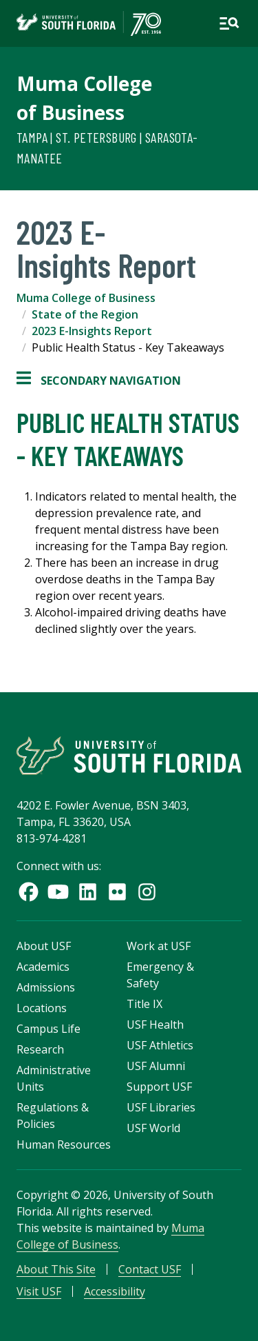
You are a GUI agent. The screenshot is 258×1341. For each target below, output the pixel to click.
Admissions (46, 987)
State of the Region (85, 314)
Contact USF (149, 1269)
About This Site (56, 1269)
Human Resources (64, 1144)
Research (40, 1049)
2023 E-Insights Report (92, 331)
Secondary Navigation (99, 380)
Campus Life (48, 1028)
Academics (43, 966)
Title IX (144, 1003)
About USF (44, 946)
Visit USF (39, 1291)
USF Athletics (160, 1045)
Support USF (159, 1086)
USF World (153, 1128)
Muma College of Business (86, 297)
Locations (42, 1008)
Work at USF (159, 946)
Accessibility (114, 1291)
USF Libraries (161, 1107)
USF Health (155, 1024)
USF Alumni (156, 1065)
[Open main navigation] (229, 23)
